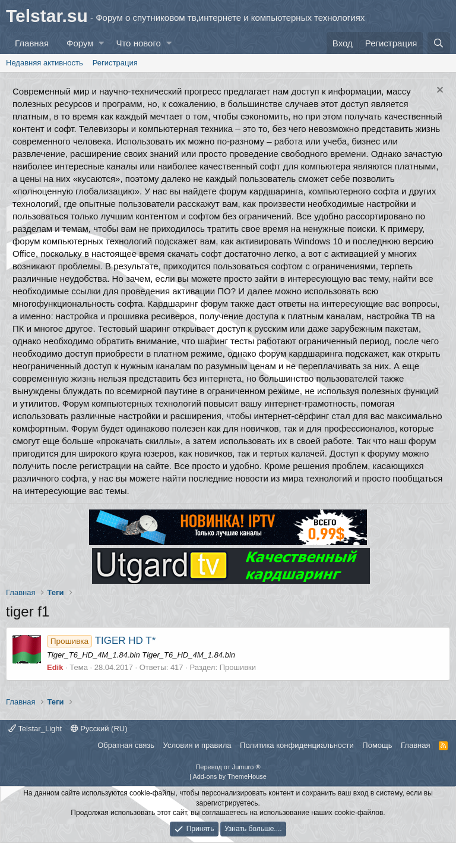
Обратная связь (125, 745)
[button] (101, 43)
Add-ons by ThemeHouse (229, 776)
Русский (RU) (99, 728)
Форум (80, 43)
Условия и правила (197, 745)
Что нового (138, 43)
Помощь (377, 745)
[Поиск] (439, 43)
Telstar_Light (35, 728)
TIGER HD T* (101, 640)
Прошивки (238, 667)
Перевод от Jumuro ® (227, 766)
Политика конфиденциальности (297, 745)
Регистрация (115, 62)
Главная (32, 43)
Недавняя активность (44, 62)
